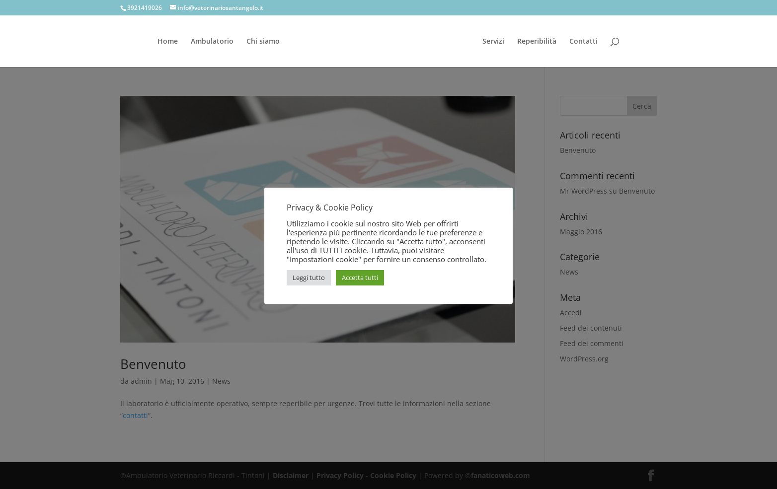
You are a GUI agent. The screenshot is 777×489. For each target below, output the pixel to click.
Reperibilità (536, 42)
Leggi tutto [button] (309, 277)
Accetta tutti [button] (360, 277)
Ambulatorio (212, 42)
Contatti (583, 42)
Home (167, 42)
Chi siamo (263, 42)
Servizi (493, 42)
